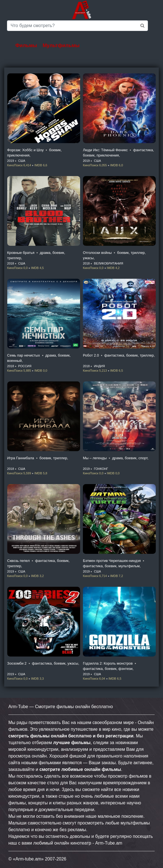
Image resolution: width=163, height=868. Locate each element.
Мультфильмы (61, 45)
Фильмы (26, 45)
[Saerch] (77, 25)
